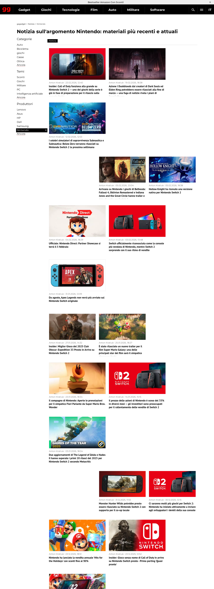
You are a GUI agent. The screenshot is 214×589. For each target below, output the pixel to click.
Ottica (20, 61)
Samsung (23, 126)
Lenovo (21, 109)
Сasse (20, 57)
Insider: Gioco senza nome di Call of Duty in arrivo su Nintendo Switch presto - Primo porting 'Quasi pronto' (121, 376)
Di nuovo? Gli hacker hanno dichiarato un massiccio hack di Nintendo (122, 520)
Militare (21, 85)
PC (18, 89)
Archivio (119, 545)
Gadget (52, 10)
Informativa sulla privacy (31, 562)
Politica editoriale (27, 565)
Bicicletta (22, 48)
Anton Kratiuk (56, 77)
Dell (19, 122)
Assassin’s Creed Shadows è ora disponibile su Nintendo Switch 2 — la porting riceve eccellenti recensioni (120, 425)
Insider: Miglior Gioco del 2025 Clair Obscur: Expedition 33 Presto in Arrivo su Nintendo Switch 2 (71, 230)
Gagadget (20, 8)
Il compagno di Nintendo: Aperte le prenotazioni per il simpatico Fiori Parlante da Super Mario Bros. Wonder (70, 279)
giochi (20, 53)
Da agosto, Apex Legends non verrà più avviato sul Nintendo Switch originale (170, 179)
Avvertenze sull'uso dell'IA (32, 569)
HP (18, 117)
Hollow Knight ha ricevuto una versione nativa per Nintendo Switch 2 (170, 131)
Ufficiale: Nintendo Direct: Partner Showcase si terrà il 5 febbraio (68, 179)
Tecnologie (99, 10)
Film (122, 10)
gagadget (21, 24)
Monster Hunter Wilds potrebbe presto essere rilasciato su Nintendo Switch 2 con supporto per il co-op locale (122, 327)
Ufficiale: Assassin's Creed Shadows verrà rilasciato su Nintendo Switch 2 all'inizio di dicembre (121, 473)
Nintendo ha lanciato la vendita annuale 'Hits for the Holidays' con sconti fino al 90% (71, 376)
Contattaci (24, 576)
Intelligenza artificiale (30, 93)
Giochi (74, 10)
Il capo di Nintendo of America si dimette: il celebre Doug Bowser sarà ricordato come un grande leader (172, 522)
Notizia (31, 24)
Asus (20, 113)
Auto (140, 10)
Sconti (21, 77)
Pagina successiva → (107, 539)
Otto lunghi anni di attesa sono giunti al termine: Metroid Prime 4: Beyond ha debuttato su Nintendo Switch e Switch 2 (71, 425)
